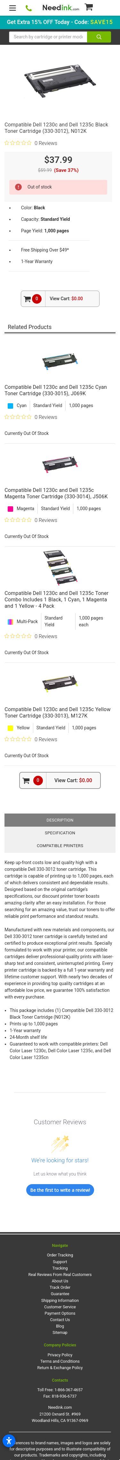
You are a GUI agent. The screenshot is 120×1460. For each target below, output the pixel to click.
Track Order (60, 1287)
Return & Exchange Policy (60, 1367)
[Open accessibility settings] (9, 1440)
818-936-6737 (64, 1396)
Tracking (60, 1268)
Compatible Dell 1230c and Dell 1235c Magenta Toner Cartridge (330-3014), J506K (56, 493)
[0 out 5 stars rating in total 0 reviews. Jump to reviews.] (30, 143)
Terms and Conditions (60, 1361)
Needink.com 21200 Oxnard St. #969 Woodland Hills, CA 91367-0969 (60, 1414)
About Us (60, 1281)
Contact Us (60, 1319)
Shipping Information (60, 1300)
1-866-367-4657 (68, 1389)
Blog (60, 1326)
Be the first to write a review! (60, 1190)
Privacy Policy (60, 1354)
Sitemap (59, 1332)
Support (60, 1261)
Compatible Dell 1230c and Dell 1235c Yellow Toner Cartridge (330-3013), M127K (57, 712)
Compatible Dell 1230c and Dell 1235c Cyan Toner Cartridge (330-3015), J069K (55, 390)
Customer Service (60, 1306)
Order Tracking (60, 1255)
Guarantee (60, 1293)
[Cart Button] (97, 6)
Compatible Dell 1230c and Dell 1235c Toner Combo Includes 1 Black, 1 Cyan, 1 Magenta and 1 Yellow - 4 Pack (56, 599)
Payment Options (59, 1313)
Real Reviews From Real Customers (60, 1274)
